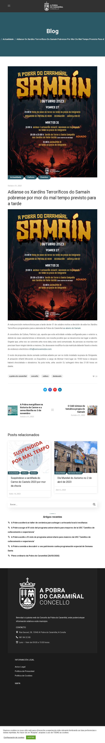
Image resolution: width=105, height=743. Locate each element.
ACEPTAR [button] (31, 737)
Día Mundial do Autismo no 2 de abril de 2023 (74, 479)
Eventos (44, 177)
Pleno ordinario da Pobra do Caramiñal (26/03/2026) (35, 556)
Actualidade (8, 39)
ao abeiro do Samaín (72, 328)
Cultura (30, 177)
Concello (34, 376)
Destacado (57, 376)
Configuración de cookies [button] (14, 737)
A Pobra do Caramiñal (18, 376)
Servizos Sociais (75, 473)
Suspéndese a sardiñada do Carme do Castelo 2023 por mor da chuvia (28, 481)
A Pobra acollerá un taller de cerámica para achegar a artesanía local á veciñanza (49, 523)
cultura (45, 376)
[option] (29, 469)
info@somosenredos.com (40, 349)
